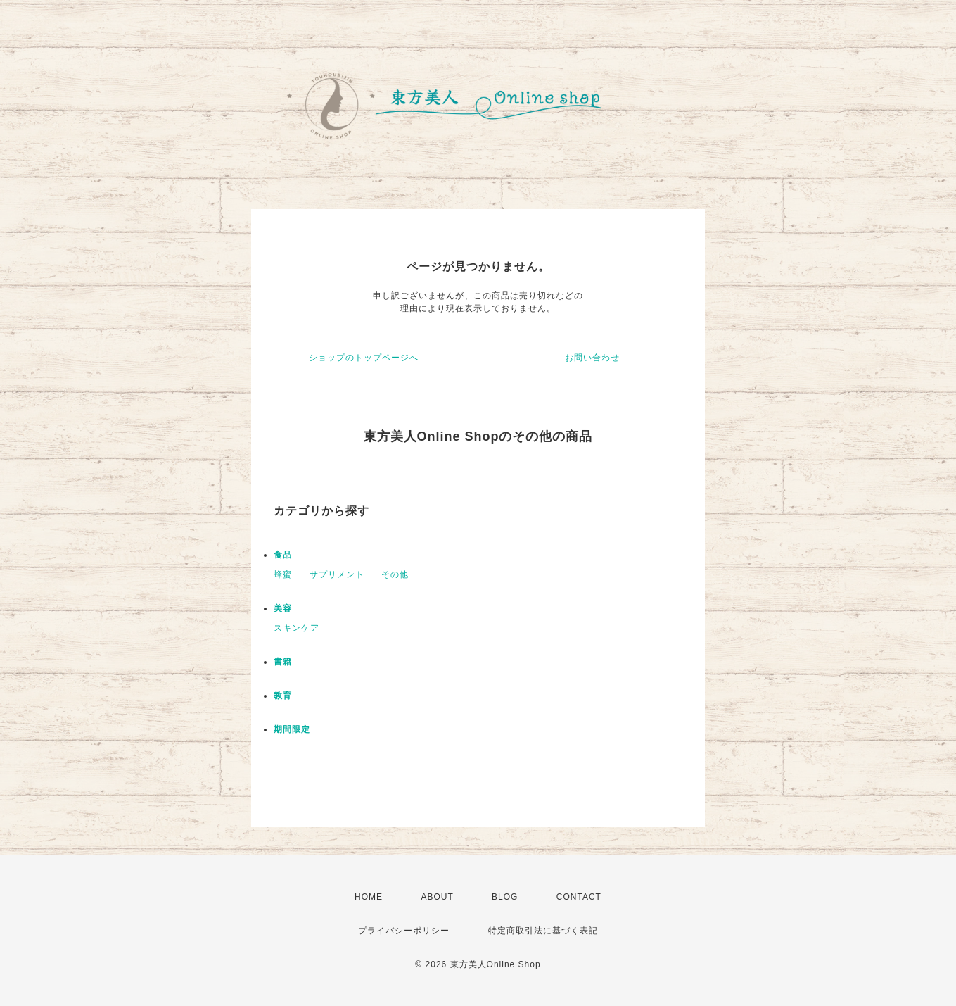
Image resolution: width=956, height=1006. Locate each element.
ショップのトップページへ (364, 358)
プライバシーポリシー (404, 931)
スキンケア (296, 628)
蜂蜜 (283, 574)
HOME (369, 897)
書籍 (283, 662)
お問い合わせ (592, 358)
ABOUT (437, 897)
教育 (283, 695)
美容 (283, 608)
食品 (283, 555)
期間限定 (292, 729)
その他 (395, 574)
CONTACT (578, 897)
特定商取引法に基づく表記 (543, 931)
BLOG (505, 897)
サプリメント (337, 574)
